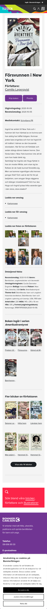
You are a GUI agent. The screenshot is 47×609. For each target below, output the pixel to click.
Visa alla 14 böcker (23, 464)
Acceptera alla (23, 590)
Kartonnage (13, 203)
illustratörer (31, 503)
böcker (30, 498)
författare (11, 503)
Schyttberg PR (27, 120)
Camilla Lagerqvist (17, 89)
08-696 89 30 (9, 544)
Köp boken (13, 98)
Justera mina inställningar (23, 597)
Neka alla (23, 603)
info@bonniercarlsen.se (13, 553)
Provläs (30, 98)
